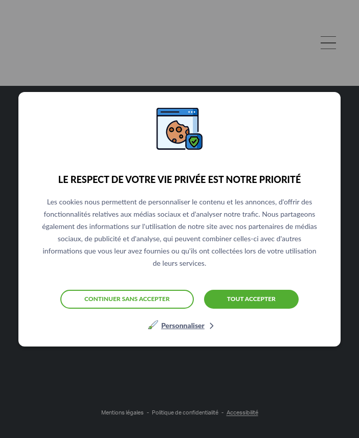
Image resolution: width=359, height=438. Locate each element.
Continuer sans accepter (127, 299)
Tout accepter (251, 299)
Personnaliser (183, 325)
